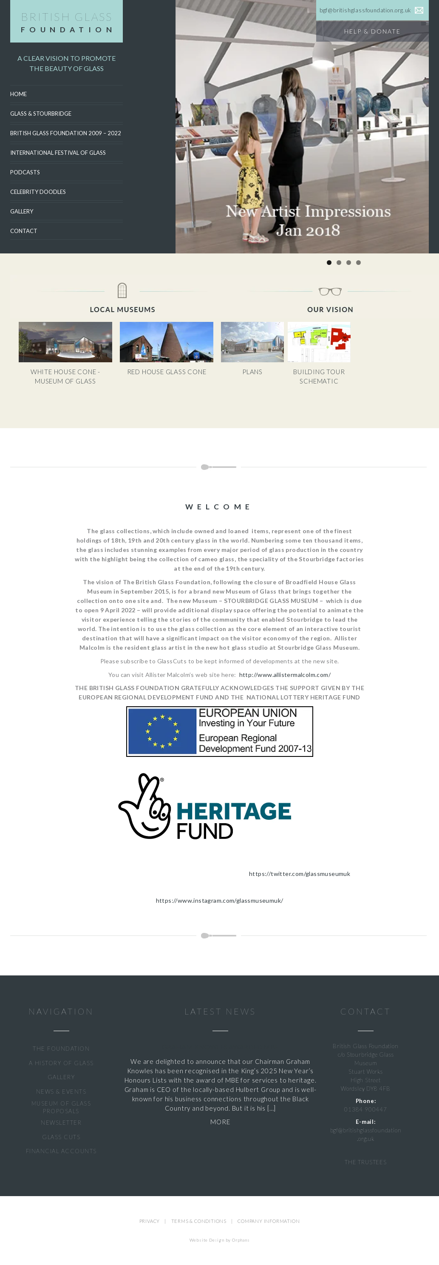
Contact (23, 230)
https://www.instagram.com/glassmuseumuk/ (219, 900)
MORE (220, 1122)
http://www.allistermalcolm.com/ (285, 674)
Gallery (21, 211)
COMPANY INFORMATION (269, 1221)
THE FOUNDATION (61, 1048)
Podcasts (25, 172)
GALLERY (61, 1077)
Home (18, 94)
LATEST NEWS (220, 1011)
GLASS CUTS (61, 1137)
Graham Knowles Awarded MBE (220, 1047)
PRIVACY (149, 1221)
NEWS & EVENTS (61, 1091)
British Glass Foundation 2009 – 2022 (65, 133)
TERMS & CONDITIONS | (204, 1221)
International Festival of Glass (58, 152)
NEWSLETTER (61, 1122)
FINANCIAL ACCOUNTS (61, 1151)
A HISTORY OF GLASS (61, 1063)
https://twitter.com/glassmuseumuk (299, 873)
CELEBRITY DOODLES (38, 191)
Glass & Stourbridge (40, 113)
